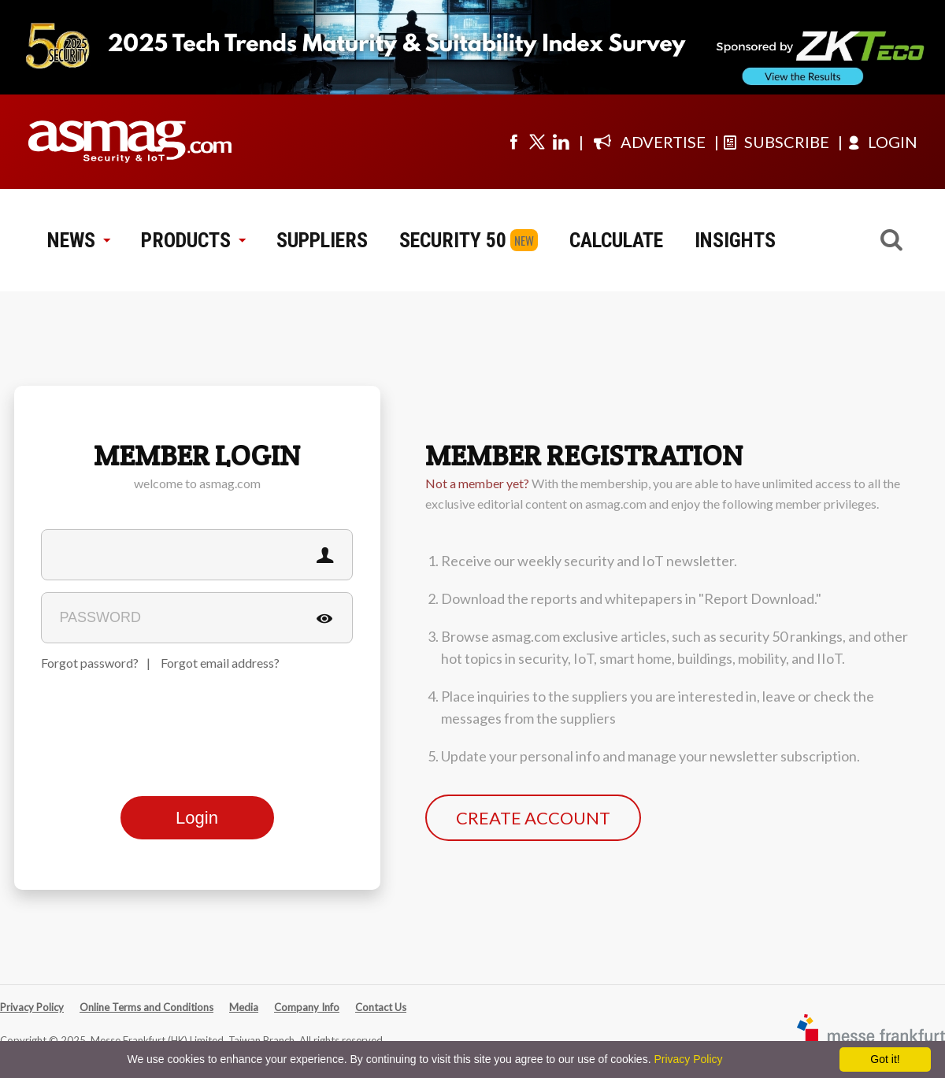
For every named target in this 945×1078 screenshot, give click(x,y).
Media (243, 1007)
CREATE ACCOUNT (533, 817)
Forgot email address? (220, 662)
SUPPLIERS (322, 240)
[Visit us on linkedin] (561, 142)
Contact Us (380, 1007)
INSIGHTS (735, 240)
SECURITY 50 (452, 240)
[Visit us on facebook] (513, 142)
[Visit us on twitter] (537, 142)
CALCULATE (616, 240)
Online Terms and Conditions (146, 1007)
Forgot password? (90, 662)
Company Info (306, 1007)
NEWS (78, 240)
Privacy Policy (32, 1007)
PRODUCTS (193, 240)
